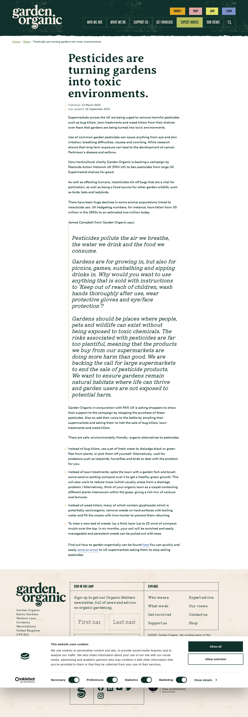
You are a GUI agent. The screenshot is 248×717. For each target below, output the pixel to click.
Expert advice (190, 22)
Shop (195, 11)
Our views (213, 22)
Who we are (94, 22)
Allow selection (215, 688)
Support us (141, 22)
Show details (203, 709)
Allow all (216, 676)
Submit (131, 642)
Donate (177, 11)
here (145, 545)
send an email (88, 550)
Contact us (198, 614)
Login (229, 11)
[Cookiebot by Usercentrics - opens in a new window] (25, 709)
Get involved (164, 22)
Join (212, 11)
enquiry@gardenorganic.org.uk (39, 648)
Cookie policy (190, 659)
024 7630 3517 (26, 653)
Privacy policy (161, 659)
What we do (118, 22)
